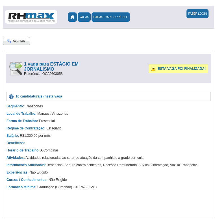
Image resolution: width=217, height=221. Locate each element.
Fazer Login (197, 13)
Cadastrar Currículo (110, 17)
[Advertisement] (140, 127)
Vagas (84, 17)
